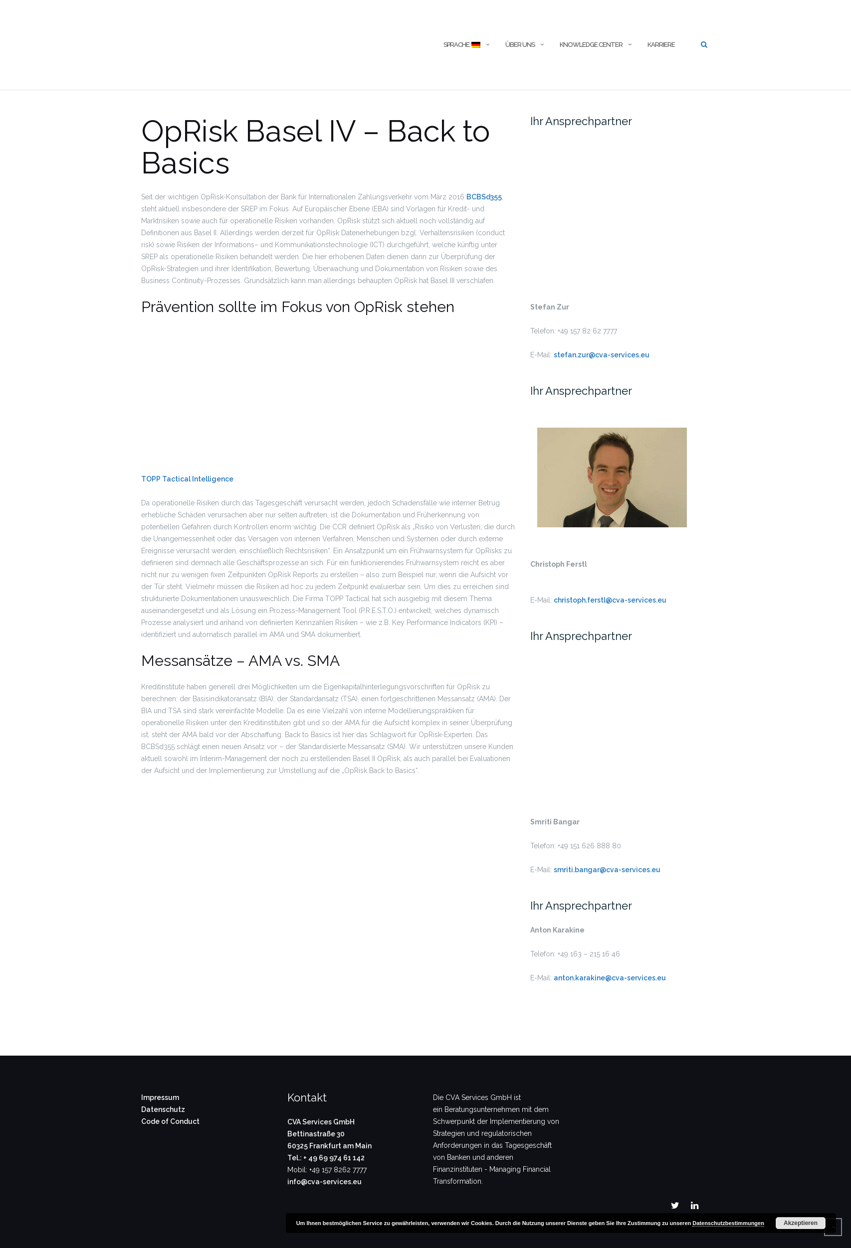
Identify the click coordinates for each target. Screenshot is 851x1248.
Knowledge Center (591, 44)
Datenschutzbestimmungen (728, 1223)
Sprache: (461, 44)
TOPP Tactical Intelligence (187, 479)
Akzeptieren (801, 1223)
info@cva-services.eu (324, 1182)
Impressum (160, 1097)
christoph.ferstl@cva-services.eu (610, 600)
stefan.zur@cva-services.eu (601, 355)
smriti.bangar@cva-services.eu (607, 870)
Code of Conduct (170, 1121)
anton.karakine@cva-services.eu (610, 978)
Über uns (520, 44)
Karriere (661, 44)
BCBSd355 (484, 197)
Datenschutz (163, 1109)
